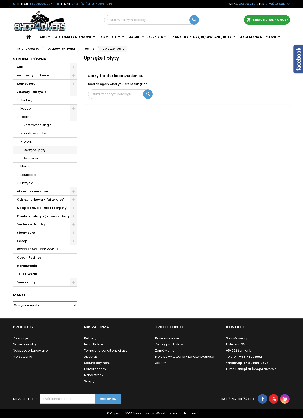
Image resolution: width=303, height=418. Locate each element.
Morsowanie (27, 266)
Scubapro (28, 174)
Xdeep (25, 108)
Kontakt (235, 327)
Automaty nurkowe (73, 37)
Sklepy (89, 381)
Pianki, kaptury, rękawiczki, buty (202, 37)
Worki (28, 141)
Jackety (26, 100)
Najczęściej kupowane (30, 350)
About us (91, 356)
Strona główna (29, 59)
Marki (19, 295)
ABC (43, 37)
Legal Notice (93, 344)
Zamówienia (164, 350)
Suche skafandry (31, 224)
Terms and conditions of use (106, 350)
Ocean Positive (29, 257)
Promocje (20, 338)
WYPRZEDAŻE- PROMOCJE (37, 249)
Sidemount (26, 232)
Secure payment (97, 363)
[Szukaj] (151, 20)
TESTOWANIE (27, 274)
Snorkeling (26, 282)
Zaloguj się (248, 4)
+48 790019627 (40, 4)
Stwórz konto (277, 4)
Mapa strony (93, 375)
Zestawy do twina (37, 133)
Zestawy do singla (38, 125)
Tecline (25, 116)
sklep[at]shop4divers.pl (92, 4)
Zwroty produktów (169, 344)
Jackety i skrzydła (146, 37)
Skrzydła (26, 183)
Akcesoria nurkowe (258, 37)
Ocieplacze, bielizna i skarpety (42, 208)
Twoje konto (169, 327)
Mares (25, 166)
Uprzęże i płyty (34, 150)
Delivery (90, 338)
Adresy (160, 363)
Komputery (110, 37)
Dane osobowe (167, 338)
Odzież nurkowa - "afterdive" (40, 199)
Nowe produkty (24, 344)
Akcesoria (31, 158)
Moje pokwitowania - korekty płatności (184, 356)
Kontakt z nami (95, 369)
